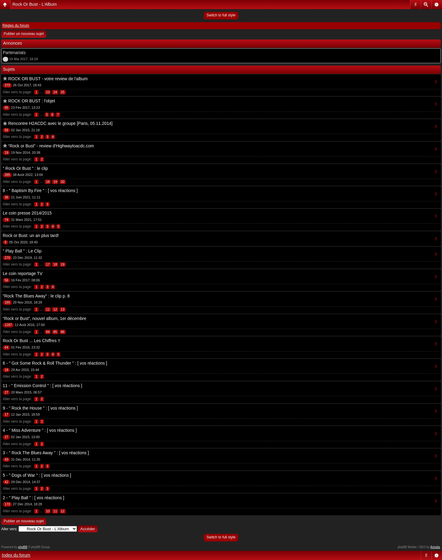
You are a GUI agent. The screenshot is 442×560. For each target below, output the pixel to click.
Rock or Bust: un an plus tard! (31, 235)
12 (55, 309)
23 (48, 92)
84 (48, 332)
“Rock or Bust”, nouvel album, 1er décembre (44, 318)
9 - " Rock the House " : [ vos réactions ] (40, 408)
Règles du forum (15, 25)
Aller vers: (9, 529)
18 (48, 182)
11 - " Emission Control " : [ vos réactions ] (42, 385)
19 (55, 182)
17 (48, 264)
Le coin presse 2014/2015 (27, 213)
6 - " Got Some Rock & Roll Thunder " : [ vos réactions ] (55, 363)
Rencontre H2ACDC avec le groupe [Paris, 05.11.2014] (60, 123)
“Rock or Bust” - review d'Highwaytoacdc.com (51, 145)
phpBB (22, 547)
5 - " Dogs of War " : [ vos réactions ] (37, 475)
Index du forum (16, 555)
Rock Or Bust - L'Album (34, 4)
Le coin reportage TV (23, 273)
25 (62, 92)
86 (62, 332)
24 (55, 92)
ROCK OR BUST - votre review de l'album (48, 78)
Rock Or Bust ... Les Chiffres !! (31, 340)
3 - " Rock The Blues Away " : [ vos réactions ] (46, 452)
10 (48, 511)
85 (55, 332)
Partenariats (14, 52)
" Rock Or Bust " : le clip (25, 168)
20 (62, 182)
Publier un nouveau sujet (24, 34)
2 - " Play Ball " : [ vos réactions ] (33, 497)
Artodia (435, 547)
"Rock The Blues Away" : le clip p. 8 (36, 296)
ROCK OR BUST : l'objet (31, 100)
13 (62, 309)
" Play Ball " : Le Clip (22, 251)
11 (48, 309)
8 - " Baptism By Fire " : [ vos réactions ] (40, 190)
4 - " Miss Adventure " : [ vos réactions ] (40, 430)
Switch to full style (220, 15)
